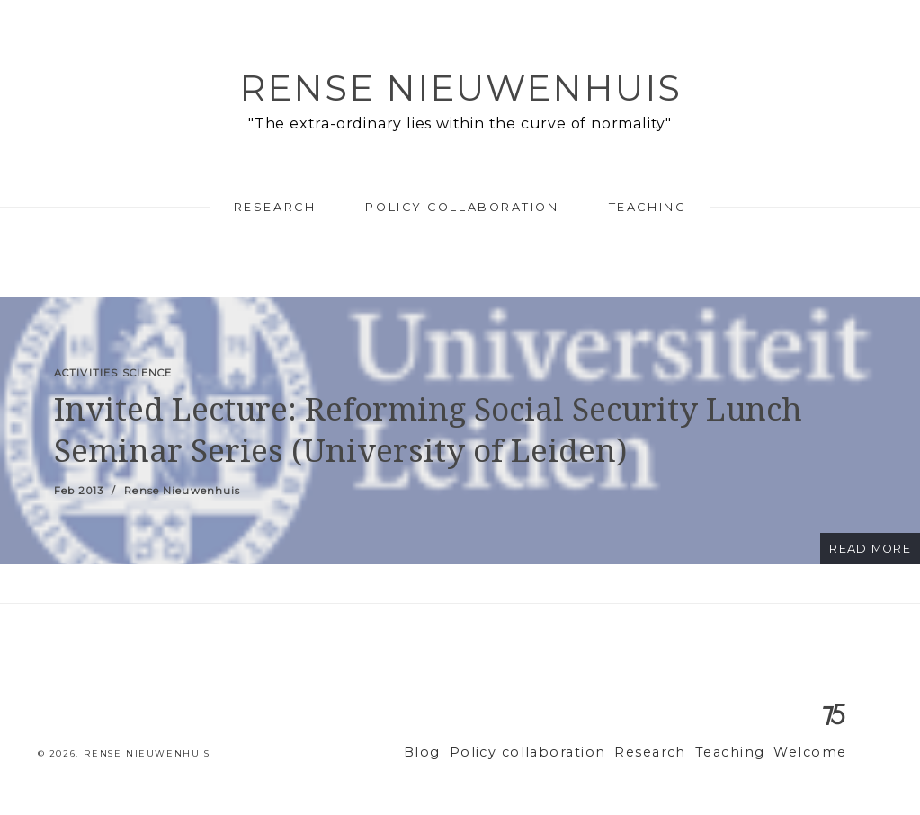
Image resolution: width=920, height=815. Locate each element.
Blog (463, 752)
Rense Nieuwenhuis (460, 88)
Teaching (647, 207)
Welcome (814, 752)
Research (275, 207)
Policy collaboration (461, 207)
